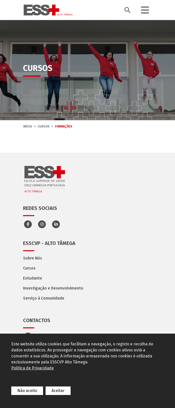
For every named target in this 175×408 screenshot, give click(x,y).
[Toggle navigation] (145, 10)
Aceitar (58, 390)
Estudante (32, 278)
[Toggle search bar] (127, 10)
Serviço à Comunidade (43, 298)
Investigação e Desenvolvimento (53, 288)
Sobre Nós (32, 258)
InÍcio (27, 126)
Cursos (44, 126)
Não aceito (27, 390)
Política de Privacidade (32, 368)
